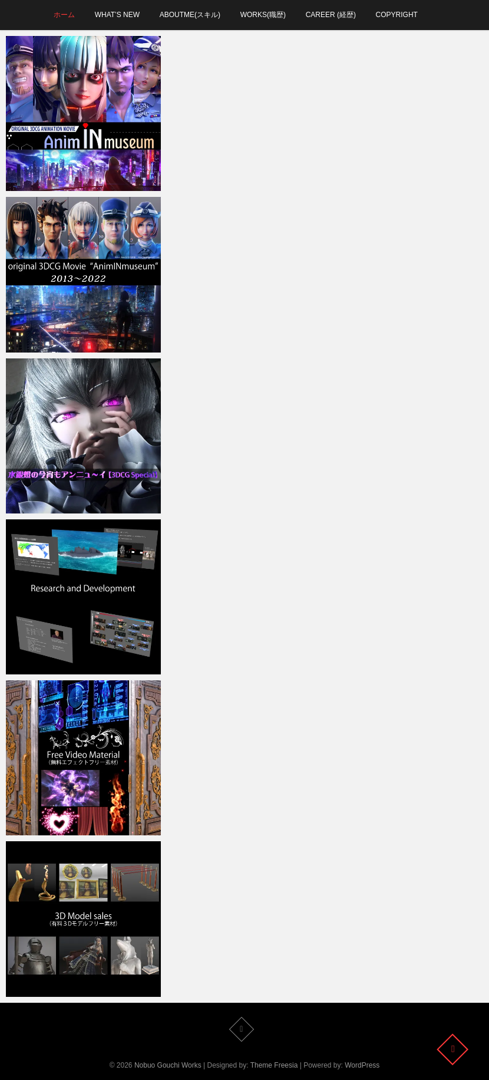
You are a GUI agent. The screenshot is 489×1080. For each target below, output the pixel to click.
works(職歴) (263, 15)
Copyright (397, 15)
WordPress (362, 1065)
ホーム (64, 15)
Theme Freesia (274, 1065)
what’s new (117, 15)
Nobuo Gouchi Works (167, 1065)
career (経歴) (331, 15)
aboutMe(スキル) (190, 15)
